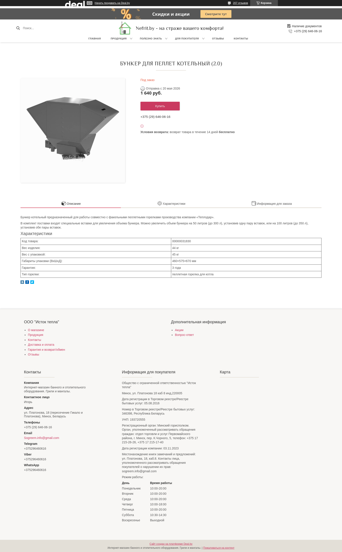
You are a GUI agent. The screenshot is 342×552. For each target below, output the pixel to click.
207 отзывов (240, 3)
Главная (95, 38)
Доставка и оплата (41, 344)
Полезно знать (151, 38)
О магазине (36, 330)
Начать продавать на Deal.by (112, 3)
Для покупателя (187, 38)
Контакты (241, 38)
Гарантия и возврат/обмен (46, 349)
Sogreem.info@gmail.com (41, 438)
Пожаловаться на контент (218, 547)
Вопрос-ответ (184, 335)
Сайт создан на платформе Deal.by (171, 543)
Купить (160, 106)
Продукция (119, 38)
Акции (179, 330)
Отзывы (218, 38)
